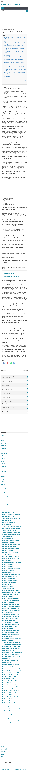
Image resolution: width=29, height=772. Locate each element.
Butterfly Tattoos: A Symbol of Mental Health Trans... (11, 556)
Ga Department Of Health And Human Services (10, 492)
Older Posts (26, 370)
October (3, 451)
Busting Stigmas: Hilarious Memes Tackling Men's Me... (11, 728)
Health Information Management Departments (10, 700)
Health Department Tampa (6, 560)
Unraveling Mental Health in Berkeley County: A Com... (11, 706)
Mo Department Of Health (6, 506)
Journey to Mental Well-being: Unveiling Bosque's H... (11, 642)
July (2, 435)
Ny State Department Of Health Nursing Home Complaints (12, 652)
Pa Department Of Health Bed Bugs (8, 570)
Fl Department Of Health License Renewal (9, 522)
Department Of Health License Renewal (9, 692)
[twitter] (5, 363)
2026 (2, 433)
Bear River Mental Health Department (8, 586)
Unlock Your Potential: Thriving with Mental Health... (11, 672)
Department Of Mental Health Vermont (8, 714)
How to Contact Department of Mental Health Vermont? (14, 62)
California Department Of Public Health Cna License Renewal (12, 391)
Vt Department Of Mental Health (7, 704)
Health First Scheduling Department (8, 407)
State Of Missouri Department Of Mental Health (10, 594)
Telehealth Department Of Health (8, 588)
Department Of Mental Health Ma (8, 566)
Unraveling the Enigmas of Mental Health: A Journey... (11, 494)
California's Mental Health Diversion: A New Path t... (11, 616)
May (2, 438)
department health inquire (11, 4)
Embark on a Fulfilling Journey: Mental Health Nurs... (11, 608)
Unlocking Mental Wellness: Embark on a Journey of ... (11, 708)
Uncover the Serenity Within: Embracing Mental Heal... (11, 712)
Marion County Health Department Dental (9, 684)
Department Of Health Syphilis (7, 640)
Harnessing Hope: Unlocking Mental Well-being (10, 496)
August (3, 455)
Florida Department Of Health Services (8, 620)
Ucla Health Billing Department (7, 403)
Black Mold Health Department (7, 628)
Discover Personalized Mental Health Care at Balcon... (11, 646)
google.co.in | (24, 769)
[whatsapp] (11, 363)
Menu (2, 7)
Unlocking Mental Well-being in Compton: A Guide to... (11, 736)
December (3, 448)
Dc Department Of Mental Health (7, 550)
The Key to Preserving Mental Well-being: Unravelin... (11, 532)
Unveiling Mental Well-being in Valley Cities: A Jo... (10, 654)
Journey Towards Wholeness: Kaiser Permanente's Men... (11, 562)
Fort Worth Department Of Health (7, 538)
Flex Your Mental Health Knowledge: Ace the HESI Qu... (11, 590)
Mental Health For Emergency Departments (11, 276)
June (3, 437)
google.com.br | (18, 770)
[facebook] (3, 363)
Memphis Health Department (7, 742)
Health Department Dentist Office (8, 666)
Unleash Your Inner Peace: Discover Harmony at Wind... (11, 582)
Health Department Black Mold (7, 612)
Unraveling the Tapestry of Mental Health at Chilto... (11, 634)
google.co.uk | (9, 769)
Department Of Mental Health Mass (8, 564)
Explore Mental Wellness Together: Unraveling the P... (11, 552)
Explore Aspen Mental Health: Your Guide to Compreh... (11, 648)
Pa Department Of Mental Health (7, 596)
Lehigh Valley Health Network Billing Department (10, 376)
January (3, 445)
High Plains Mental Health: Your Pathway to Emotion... (11, 732)
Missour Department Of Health (7, 508)
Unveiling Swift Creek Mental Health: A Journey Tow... (11, 656)
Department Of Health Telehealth (8, 602)
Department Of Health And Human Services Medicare (11, 674)
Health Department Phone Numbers (8, 512)
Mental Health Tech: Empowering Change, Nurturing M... (11, 670)
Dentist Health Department (6, 524)
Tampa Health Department (6, 554)
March (3, 463)
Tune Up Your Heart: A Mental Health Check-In (10, 622)
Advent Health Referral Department (7, 395)
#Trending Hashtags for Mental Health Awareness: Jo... (11, 614)
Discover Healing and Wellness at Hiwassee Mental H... (11, 498)
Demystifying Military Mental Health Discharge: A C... (11, 604)
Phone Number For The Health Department (9, 502)
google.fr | (8, 770)
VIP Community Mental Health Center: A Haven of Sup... (11, 526)
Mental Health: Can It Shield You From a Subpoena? (11, 514)
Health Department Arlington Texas (8, 688)
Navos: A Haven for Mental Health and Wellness (10, 694)
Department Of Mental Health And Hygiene (9, 580)
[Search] (13, 11)
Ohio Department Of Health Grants (8, 650)
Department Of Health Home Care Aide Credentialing (11, 568)
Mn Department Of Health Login (7, 682)
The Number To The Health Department (9, 530)
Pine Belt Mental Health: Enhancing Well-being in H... (11, 540)
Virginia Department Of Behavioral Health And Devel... (11, 676)
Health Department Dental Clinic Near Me (9, 546)
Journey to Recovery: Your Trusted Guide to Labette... (11, 490)
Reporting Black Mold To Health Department (9, 678)
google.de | (4, 770)
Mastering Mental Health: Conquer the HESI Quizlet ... (11, 610)
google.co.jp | (12, 770)
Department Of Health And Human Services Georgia (11, 500)
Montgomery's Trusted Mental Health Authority (10, 696)
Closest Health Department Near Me (8, 724)
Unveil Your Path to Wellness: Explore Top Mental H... (11, 624)
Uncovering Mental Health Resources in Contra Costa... (11, 574)
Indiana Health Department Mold (7, 584)
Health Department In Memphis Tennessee (9, 576)
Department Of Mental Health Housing (8, 578)
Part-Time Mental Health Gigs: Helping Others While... (11, 690)
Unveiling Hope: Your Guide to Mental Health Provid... (11, 544)
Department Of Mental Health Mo (8, 730)
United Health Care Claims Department (8, 710)
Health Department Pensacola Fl (7, 662)
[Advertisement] (14, 20)
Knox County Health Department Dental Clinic (10, 726)
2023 (2, 746)
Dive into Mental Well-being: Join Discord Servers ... (11, 618)
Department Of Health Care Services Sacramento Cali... (11, 606)
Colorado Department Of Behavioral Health (9, 722)
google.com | (4, 769)
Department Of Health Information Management (10, 702)
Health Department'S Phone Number (8, 510)
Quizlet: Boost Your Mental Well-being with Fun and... (11, 592)
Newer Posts (3, 370)
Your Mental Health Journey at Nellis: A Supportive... (11, 600)
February (3, 443)
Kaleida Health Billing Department (7, 411)
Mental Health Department (6, 740)
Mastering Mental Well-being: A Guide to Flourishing (11, 488)
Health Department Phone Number (8, 516)
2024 (3, 468)
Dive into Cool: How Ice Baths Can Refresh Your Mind (11, 630)
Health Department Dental (6, 520)
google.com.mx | (24, 770)
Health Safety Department (6, 658)
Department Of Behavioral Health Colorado (9, 718)
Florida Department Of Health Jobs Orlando (9, 626)
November (3, 450)
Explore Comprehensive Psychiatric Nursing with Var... (11, 528)
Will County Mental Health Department (8, 734)
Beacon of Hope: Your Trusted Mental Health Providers (11, 680)
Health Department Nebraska (9, 273)
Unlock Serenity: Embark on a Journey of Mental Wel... (11, 504)
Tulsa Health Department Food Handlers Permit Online (11, 399)
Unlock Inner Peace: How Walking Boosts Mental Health (11, 638)
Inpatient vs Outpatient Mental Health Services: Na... (11, 598)
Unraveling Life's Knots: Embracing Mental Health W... (11, 534)
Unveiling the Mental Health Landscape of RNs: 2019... (11, 660)
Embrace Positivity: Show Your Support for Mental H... (11, 558)
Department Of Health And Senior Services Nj (10, 698)
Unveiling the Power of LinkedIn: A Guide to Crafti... (10, 548)
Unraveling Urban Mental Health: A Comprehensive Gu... (11, 720)
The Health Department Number (7, 536)
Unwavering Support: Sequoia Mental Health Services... (11, 686)
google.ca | (14, 769)
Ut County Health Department (7, 636)
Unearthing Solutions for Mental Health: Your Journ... (11, 518)
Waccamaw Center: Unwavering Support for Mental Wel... (11, 716)
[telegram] (14, 363)
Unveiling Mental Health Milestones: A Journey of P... (11, 668)
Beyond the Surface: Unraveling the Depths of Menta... (11, 738)
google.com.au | (19, 769)
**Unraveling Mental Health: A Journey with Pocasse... (11, 664)
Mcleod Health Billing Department (8, 572)
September (4, 453)
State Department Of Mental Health (8, 542)
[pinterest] (8, 363)
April (2, 440)
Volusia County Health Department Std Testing (10, 632)
